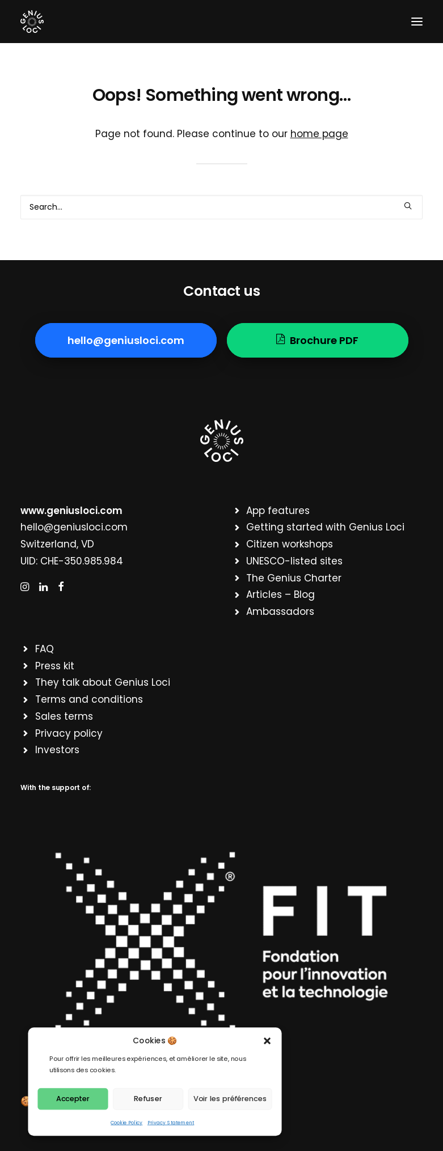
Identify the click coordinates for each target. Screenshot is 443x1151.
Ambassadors (280, 611)
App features (278, 510)
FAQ (44, 649)
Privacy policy (69, 733)
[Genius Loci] (32, 21)
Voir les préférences (230, 1098)
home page (319, 134)
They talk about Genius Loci (102, 682)
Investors (57, 750)
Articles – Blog (280, 594)
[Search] (221, 207)
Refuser (148, 1098)
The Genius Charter (293, 578)
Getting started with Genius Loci (325, 527)
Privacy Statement (170, 1122)
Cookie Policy (126, 1122)
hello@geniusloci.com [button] (125, 340)
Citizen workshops (289, 544)
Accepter (73, 1098)
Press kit (54, 666)
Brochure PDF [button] (317, 340)
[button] (267, 1041)
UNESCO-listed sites (294, 561)
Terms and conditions (89, 699)
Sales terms (64, 716)
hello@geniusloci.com (74, 527)
